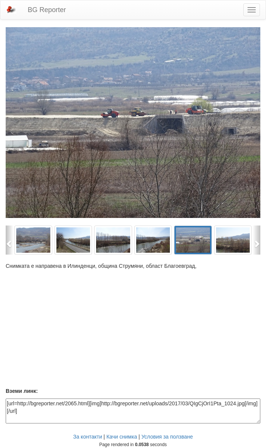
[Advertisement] (133, 330)
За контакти (87, 437)
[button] (9, 240)
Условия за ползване (167, 437)
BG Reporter (47, 10)
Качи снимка (121, 437)
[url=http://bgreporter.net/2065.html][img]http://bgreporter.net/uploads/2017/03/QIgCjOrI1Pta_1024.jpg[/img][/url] (133, 411)
